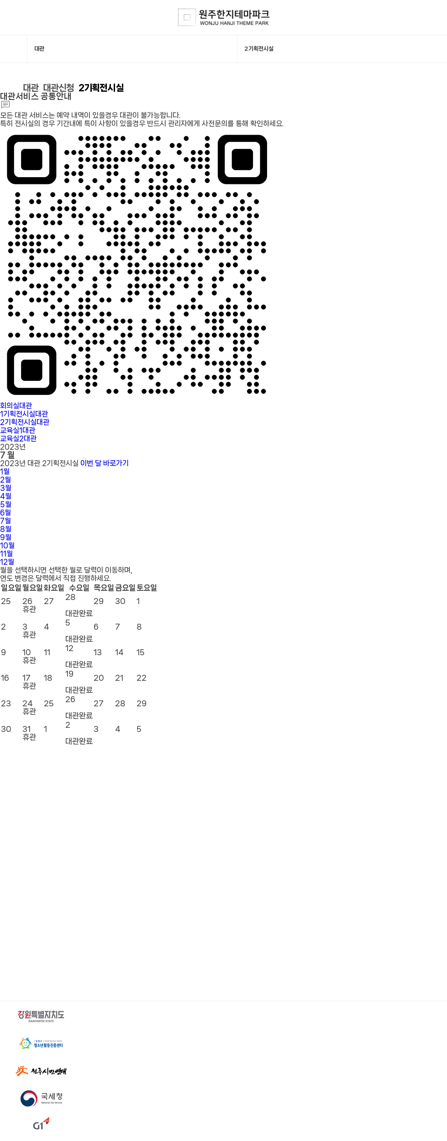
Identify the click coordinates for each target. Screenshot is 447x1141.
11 (6, 555)
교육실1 (17, 432)
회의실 (16, 407)
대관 (31, 89)
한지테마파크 (223, 18)
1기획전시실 (24, 416)
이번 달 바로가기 (104, 465)
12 (7, 564)
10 (7, 547)
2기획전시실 (104, 89)
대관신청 (60, 89)
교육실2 (18, 440)
